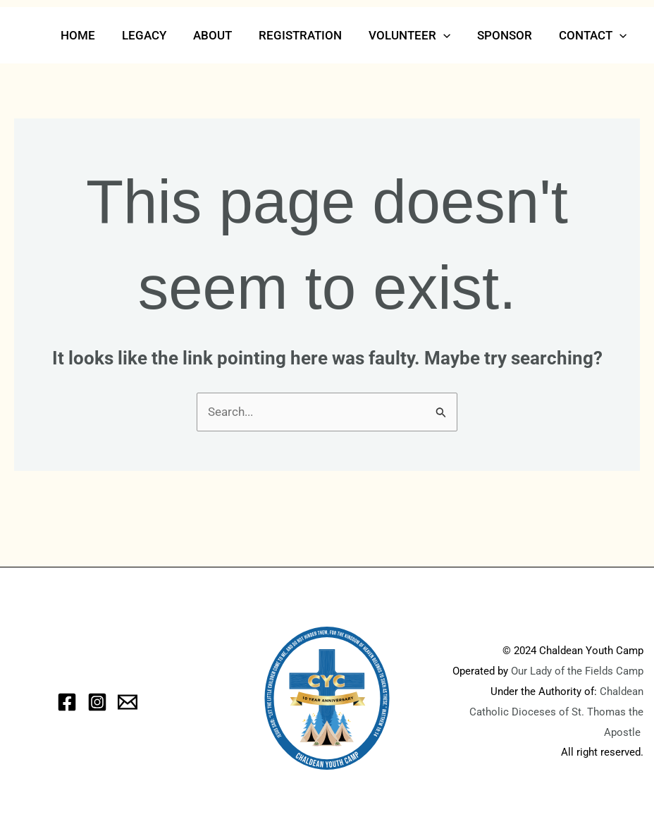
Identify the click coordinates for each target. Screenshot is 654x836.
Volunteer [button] (416, 35)
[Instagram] (97, 702)
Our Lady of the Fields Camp (577, 671)
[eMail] (127, 702)
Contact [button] (594, 35)
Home (96, 35)
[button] (450, 35)
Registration (310, 35)
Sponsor (508, 35)
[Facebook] (67, 702)
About (225, 35)
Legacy (159, 35)
